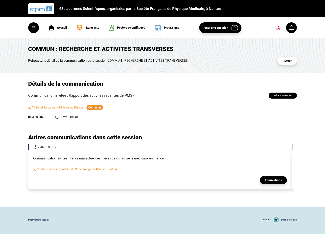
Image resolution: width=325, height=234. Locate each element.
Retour (287, 60)
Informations (273, 180)
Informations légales (39, 219)
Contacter (94, 107)
